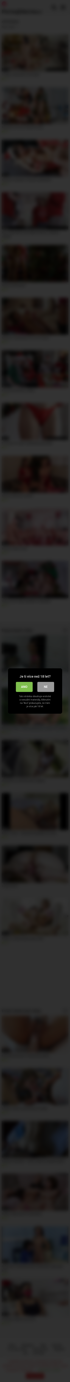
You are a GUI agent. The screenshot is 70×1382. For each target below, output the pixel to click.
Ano (24, 687)
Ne (46, 687)
